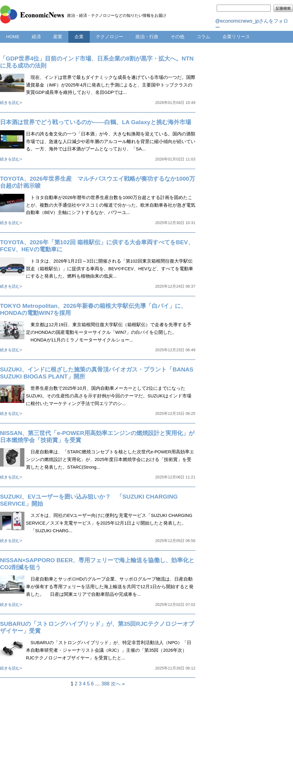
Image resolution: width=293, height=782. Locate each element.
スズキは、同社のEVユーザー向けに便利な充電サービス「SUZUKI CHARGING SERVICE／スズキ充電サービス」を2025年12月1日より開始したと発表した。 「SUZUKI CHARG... (109, 523)
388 (105, 683)
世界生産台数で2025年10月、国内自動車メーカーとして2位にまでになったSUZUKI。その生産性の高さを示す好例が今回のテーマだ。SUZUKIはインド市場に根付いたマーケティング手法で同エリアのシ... (108, 396)
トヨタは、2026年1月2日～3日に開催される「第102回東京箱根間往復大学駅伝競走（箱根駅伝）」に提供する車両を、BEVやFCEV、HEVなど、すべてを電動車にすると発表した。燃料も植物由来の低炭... (109, 269)
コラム (203, 36)
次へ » (118, 683)
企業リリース (236, 36)
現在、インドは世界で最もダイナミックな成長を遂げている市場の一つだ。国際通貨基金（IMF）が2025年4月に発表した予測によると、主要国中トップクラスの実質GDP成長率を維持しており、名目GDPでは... (110, 85)
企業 (79, 36)
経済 (36, 36)
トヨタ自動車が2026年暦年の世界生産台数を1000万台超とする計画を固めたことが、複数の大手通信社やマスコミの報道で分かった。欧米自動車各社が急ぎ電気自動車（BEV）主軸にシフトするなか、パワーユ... (110, 205)
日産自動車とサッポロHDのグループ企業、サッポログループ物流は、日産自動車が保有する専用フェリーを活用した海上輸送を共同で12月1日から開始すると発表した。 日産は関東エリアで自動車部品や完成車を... (110, 587)
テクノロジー (109, 36)
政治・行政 (147, 36)
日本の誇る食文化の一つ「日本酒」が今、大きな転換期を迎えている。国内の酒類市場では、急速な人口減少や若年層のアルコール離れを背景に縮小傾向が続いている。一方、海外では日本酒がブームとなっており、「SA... (110, 141)
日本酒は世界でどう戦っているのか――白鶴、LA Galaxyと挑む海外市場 (95, 122)
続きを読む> (11, 102)
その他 (177, 36)
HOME (13, 36)
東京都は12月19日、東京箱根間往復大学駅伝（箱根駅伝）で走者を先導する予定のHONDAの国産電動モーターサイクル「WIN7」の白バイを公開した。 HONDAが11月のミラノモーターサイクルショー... (108, 332)
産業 (57, 36)
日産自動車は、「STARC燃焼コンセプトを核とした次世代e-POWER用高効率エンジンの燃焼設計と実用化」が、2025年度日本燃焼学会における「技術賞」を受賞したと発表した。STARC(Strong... (110, 459)
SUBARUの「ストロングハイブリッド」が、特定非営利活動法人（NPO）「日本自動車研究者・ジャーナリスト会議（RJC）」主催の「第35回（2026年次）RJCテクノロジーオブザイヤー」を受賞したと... (108, 650)
